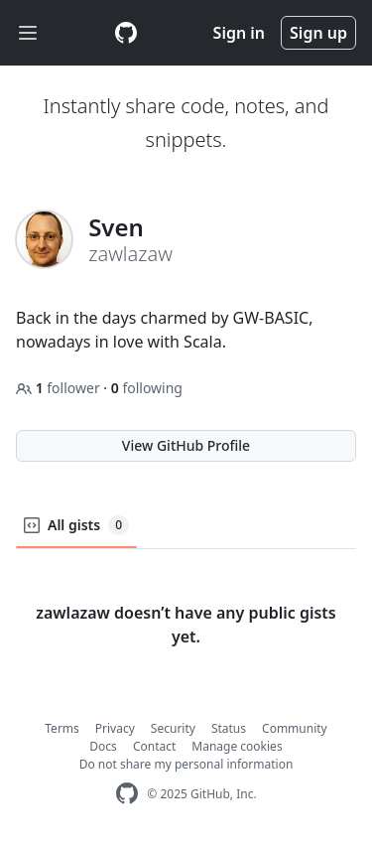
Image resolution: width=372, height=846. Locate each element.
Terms (62, 728)
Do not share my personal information (186, 764)
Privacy (115, 728)
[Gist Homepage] (126, 33)
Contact (154, 746)
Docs (103, 746)
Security (173, 728)
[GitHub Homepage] (127, 793)
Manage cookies (236, 746)
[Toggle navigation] (28, 33)
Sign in (239, 33)
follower (59, 387)
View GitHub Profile (186, 445)
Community (294, 728)
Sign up (318, 33)
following (147, 387)
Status (228, 728)
